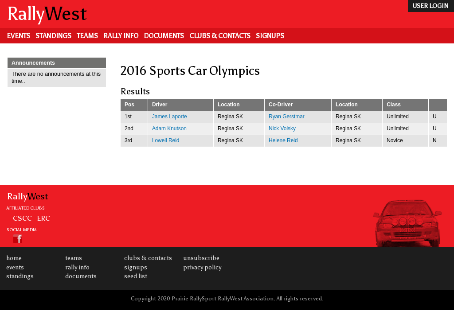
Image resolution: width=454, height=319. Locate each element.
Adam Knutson (169, 128)
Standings (53, 36)
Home (14, 258)
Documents (164, 36)
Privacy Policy (202, 267)
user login (430, 6)
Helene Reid (283, 140)
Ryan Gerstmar (287, 116)
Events (18, 36)
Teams (87, 36)
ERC (43, 218)
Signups (270, 36)
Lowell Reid (166, 140)
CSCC (22, 218)
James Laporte (169, 116)
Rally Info (120, 36)
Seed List (135, 276)
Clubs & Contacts (219, 36)
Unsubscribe (201, 258)
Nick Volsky (282, 128)
